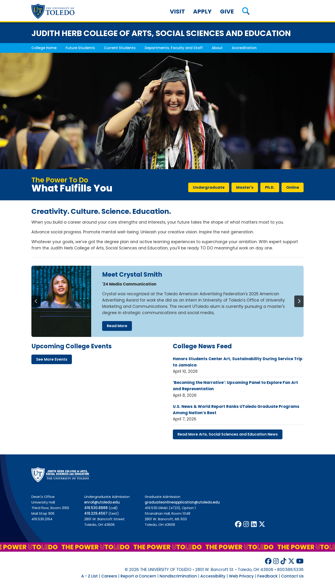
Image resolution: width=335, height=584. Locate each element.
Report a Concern (138, 576)
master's (244, 187)
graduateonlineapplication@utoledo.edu (182, 502)
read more (117, 326)
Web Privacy (241, 576)
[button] (245, 11)
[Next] (299, 301)
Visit (177, 11)
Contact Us (292, 576)
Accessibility (212, 576)
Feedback (267, 576)
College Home (44, 47)
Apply (202, 11)
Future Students (80, 47)
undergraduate (208, 187)
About (217, 47)
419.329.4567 (95, 513)
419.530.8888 (96, 507)
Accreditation (244, 47)
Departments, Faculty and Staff (174, 47)
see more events (51, 359)
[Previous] (36, 301)
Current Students (120, 47)
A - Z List (89, 576)
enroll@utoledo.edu (102, 502)
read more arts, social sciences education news (228, 434)
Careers (109, 576)
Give (227, 11)
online (292, 187)
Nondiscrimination (178, 576)
